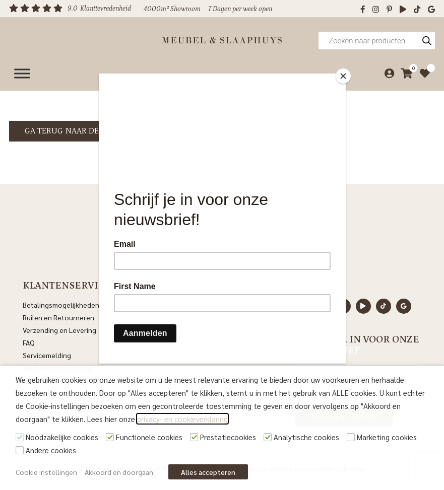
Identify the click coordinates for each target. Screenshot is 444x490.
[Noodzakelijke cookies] (20, 437)
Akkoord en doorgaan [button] (119, 471)
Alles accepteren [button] (208, 471)
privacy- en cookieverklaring (182, 419)
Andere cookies (51, 450)
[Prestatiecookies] (194, 437)
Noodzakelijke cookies (62, 437)
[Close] (343, 76)
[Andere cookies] (20, 450)
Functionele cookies (149, 437)
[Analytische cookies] (268, 437)
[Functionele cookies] (110, 437)
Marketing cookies (387, 437)
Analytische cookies (306, 437)
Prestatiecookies (228, 437)
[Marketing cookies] (351, 437)
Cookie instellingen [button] (46, 471)
